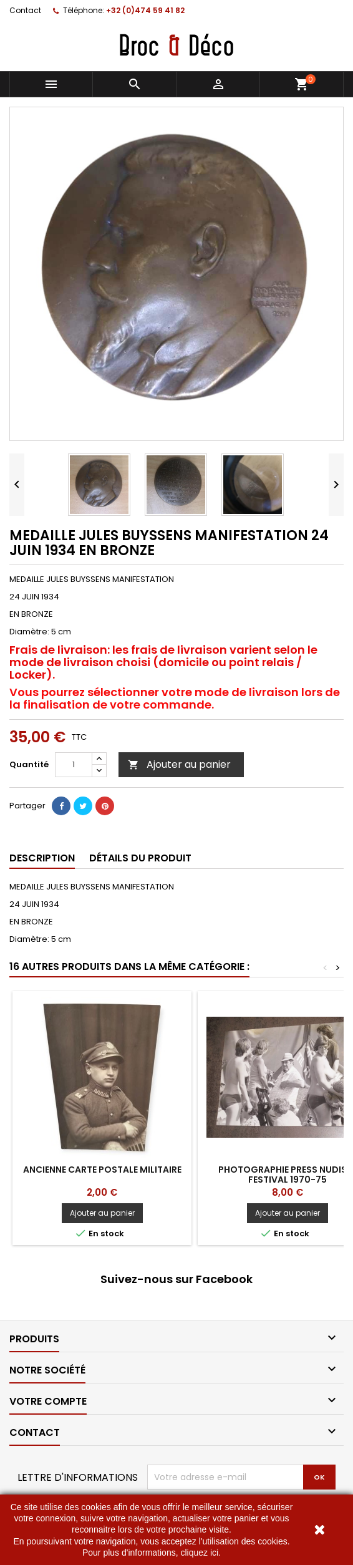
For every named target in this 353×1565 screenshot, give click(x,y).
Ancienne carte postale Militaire (102, 1169)
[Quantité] (73, 764)
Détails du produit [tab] (140, 858)
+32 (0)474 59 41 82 (145, 10)
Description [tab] (42, 858)
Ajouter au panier (179, 764)
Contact (25, 10)
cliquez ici (199, 1553)
